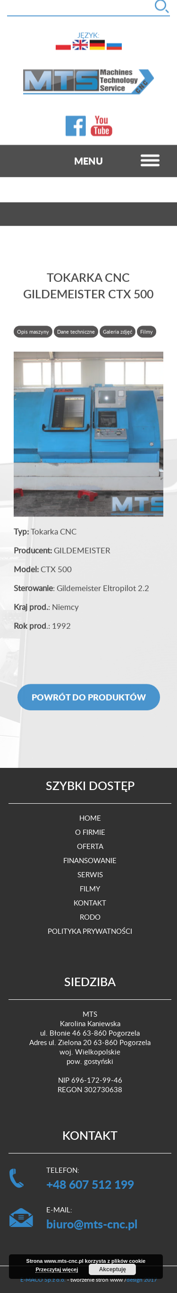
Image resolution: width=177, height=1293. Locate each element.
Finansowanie (90, 860)
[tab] (34, 336)
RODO (90, 917)
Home (90, 818)
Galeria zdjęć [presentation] (117, 336)
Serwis (90, 874)
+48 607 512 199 (90, 1184)
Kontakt (90, 902)
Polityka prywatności (90, 931)
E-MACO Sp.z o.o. (43, 1280)
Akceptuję (112, 1269)
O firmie (90, 832)
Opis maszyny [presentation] (33, 336)
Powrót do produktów (89, 702)
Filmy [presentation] (146, 336)
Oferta (90, 846)
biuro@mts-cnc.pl (91, 1223)
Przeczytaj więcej (56, 1269)
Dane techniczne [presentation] (76, 336)
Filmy (90, 888)
